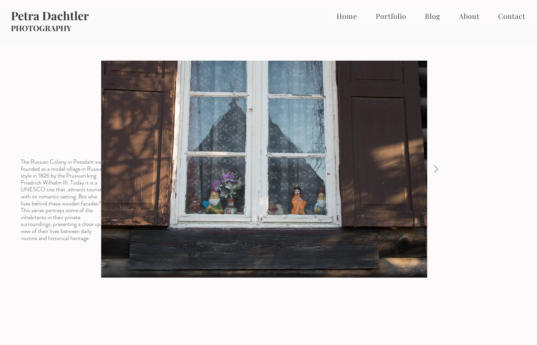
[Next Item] (436, 169)
